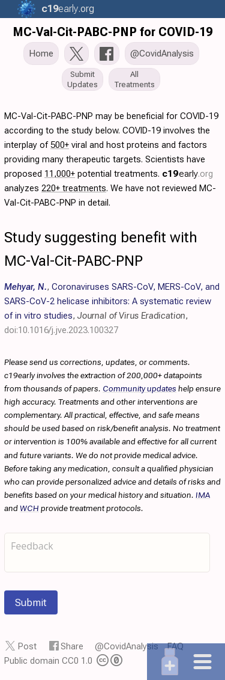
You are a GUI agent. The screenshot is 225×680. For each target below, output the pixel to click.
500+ (59, 144)
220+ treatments (73, 188)
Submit (31, 602)
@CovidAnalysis (126, 646)
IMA (203, 495)
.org (66, 8)
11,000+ (59, 173)
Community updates (139, 388)
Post (27, 646)
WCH (29, 508)
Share (72, 646)
